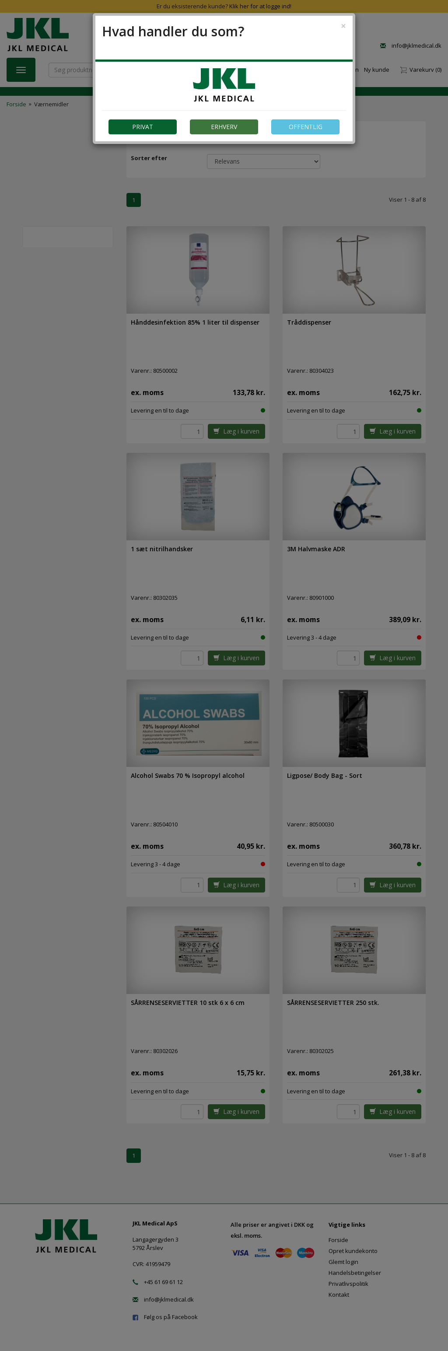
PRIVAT (142, 126)
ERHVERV (224, 126)
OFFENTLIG (305, 126)
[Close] (343, 26)
